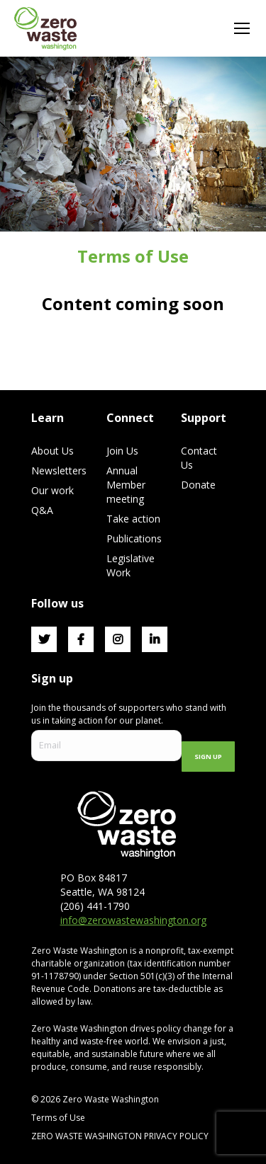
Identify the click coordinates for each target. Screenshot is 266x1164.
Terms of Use (58, 1118)
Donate (198, 484)
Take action (133, 518)
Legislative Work (130, 565)
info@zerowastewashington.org (133, 920)
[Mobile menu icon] (242, 28)
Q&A (42, 510)
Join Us (122, 450)
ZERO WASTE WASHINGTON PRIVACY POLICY (121, 1136)
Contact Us (199, 458)
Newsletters (59, 470)
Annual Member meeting (125, 485)
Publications (134, 538)
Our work (52, 490)
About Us (52, 450)
